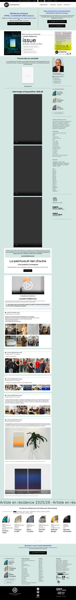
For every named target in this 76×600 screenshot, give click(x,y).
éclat (54, 139)
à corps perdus (56, 143)
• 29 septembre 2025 (57, 79)
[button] (28, 305)
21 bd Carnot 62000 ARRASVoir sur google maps (15, 594)
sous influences (24, 573)
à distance (55, 152)
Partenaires (64, 596)
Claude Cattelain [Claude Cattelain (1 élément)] (68, 121)
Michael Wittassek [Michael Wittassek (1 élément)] (59, 565)
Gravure (61, 163)
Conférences (19, 511)
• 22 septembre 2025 (57, 81)
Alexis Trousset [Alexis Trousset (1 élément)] (56, 121)
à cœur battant (55, 142)
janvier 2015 (41, 573)
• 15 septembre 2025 (57, 82)
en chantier (55, 149)
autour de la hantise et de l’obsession (60, 155)
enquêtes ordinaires (57, 147)
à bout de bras (55, 144)
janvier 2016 (55, 181)
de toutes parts (56, 136)
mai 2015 (54, 182)
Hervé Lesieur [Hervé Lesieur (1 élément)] (66, 122)
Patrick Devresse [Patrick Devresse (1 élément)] (56, 127)
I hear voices (55, 140)
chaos (54, 135)
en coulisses (55, 151)
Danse (24, 511)
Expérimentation (56, 163)
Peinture (54, 164)
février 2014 (55, 186)
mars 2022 (54, 174)
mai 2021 (54, 175)
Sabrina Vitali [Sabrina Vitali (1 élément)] (55, 128)
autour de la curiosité (57, 156)
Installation (66, 163)
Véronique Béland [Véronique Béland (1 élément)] (61, 128)
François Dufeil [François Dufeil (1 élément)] (60, 122)
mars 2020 (54, 176)
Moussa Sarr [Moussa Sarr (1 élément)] (58, 566)
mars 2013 (40, 579)
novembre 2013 (55, 187)
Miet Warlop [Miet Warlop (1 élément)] (66, 565)
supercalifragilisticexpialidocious (28, 560)
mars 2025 (54, 170)
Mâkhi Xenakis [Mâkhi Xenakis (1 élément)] (63, 566)
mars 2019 (54, 177)
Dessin (27, 511)
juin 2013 (54, 188)
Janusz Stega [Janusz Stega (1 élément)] (55, 123)
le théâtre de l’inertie (57, 138)
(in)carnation (55, 153)
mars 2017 (54, 180)
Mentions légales (59, 596)
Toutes (15, 511)
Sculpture (16, 526)
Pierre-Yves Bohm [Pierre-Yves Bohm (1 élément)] (62, 127)
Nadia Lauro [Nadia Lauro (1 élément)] (64, 567)
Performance (59, 164)
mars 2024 (54, 171)
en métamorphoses (56, 148)
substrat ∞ (55, 134)
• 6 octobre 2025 (56, 78)
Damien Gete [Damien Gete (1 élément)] (55, 122)
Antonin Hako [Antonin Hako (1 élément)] (61, 121)
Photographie (65, 164)
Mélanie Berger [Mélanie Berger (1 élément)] (59, 567)
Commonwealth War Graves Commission (13, 321)
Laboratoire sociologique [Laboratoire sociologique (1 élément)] (63, 123)
